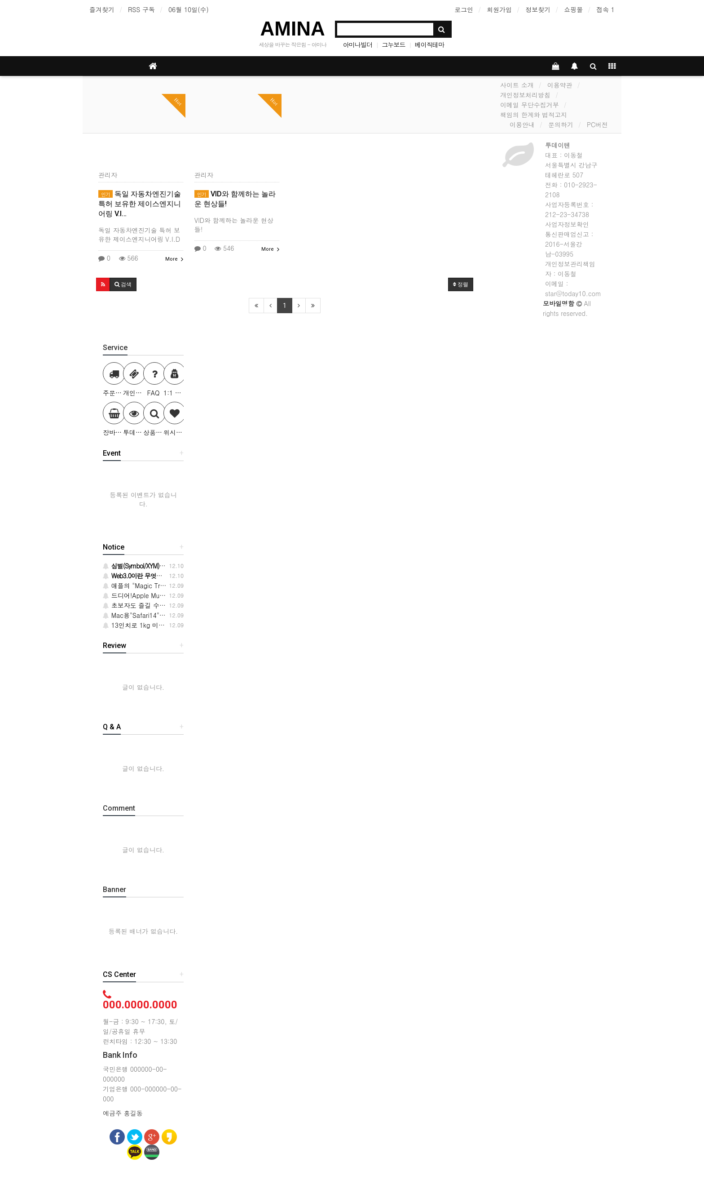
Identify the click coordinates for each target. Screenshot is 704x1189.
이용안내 (522, 124)
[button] (103, 284)
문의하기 (560, 124)
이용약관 (559, 84)
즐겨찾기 (101, 9)
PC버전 (597, 124)
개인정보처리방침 (525, 94)
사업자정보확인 (567, 224)
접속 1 (605, 9)
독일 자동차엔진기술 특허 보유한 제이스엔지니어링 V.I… (139, 204)
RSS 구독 (141, 9)
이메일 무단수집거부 (529, 104)
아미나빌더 (357, 44)
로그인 (463, 9)
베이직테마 (429, 44)
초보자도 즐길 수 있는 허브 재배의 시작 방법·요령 (178, 605)
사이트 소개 (517, 84)
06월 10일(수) (188, 9)
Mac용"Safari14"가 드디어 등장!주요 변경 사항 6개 (180, 615)
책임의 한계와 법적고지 (533, 114)
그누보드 (393, 44)
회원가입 (499, 9)
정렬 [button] (460, 284)
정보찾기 (537, 9)
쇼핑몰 (573, 9)
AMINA (292, 29)
